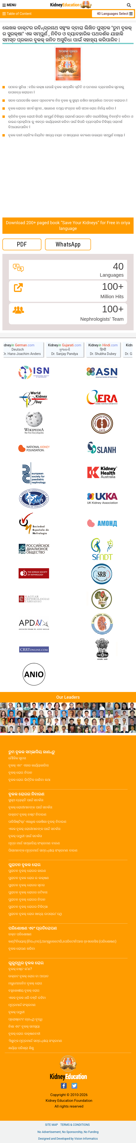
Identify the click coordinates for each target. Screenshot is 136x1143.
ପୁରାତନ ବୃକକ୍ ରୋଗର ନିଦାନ (26, 899)
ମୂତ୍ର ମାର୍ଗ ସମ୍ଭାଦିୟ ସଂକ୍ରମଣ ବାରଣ (34, 843)
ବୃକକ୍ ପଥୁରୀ (16, 1012)
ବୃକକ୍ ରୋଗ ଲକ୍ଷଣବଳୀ (24, 1033)
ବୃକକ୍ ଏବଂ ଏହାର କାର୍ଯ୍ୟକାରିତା (28, 765)
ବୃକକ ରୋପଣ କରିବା (21, 948)
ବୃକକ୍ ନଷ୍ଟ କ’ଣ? (20, 969)
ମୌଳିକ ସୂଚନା (17, 758)
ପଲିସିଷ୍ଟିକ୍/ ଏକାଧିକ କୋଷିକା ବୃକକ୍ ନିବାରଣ (37, 821)
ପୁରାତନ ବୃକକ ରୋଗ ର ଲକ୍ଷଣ (28, 878)
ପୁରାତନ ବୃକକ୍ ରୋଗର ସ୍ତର (26, 885)
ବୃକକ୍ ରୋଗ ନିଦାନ (20, 772)
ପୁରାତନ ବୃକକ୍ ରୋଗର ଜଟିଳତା (27, 892)
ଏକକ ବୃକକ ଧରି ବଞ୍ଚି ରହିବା (27, 998)
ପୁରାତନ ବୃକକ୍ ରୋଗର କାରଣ (27, 871)
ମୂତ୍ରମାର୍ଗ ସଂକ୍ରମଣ (22, 1005)
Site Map (51, 1124)
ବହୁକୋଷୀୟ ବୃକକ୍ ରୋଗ (23, 990)
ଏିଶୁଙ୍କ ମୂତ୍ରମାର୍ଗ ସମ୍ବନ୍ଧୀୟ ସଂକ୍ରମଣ (35, 1041)
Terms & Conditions (75, 1124)
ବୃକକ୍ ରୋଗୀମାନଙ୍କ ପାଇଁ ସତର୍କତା (30, 807)
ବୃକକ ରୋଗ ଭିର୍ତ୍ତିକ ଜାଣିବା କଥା (29, 780)
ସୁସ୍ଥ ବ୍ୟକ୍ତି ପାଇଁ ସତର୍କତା (25, 800)
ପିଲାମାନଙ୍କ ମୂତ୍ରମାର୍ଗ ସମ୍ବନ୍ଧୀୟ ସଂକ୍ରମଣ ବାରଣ (43, 850)
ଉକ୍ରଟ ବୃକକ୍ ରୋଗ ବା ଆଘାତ (28, 976)
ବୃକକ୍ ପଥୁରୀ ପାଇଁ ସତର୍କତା (25, 836)
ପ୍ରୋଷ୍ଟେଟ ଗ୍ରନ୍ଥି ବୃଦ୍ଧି (25, 1019)
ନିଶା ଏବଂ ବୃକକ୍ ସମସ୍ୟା (24, 1026)
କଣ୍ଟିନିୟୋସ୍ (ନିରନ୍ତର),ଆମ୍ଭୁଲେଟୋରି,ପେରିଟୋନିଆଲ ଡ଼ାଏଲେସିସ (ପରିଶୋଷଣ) (62, 941)
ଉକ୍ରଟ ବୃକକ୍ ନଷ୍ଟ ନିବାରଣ (27, 814)
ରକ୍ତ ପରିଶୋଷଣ (20, 934)
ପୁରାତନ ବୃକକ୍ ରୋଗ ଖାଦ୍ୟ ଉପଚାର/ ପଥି (35, 914)
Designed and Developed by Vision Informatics (68, 1138)
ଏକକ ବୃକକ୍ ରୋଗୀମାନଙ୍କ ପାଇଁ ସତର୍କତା (34, 829)
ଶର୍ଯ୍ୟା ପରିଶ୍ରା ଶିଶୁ (21, 1048)
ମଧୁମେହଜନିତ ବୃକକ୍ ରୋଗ (25, 983)
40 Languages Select (113, 14)
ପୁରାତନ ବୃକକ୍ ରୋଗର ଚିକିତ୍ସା (28, 907)
